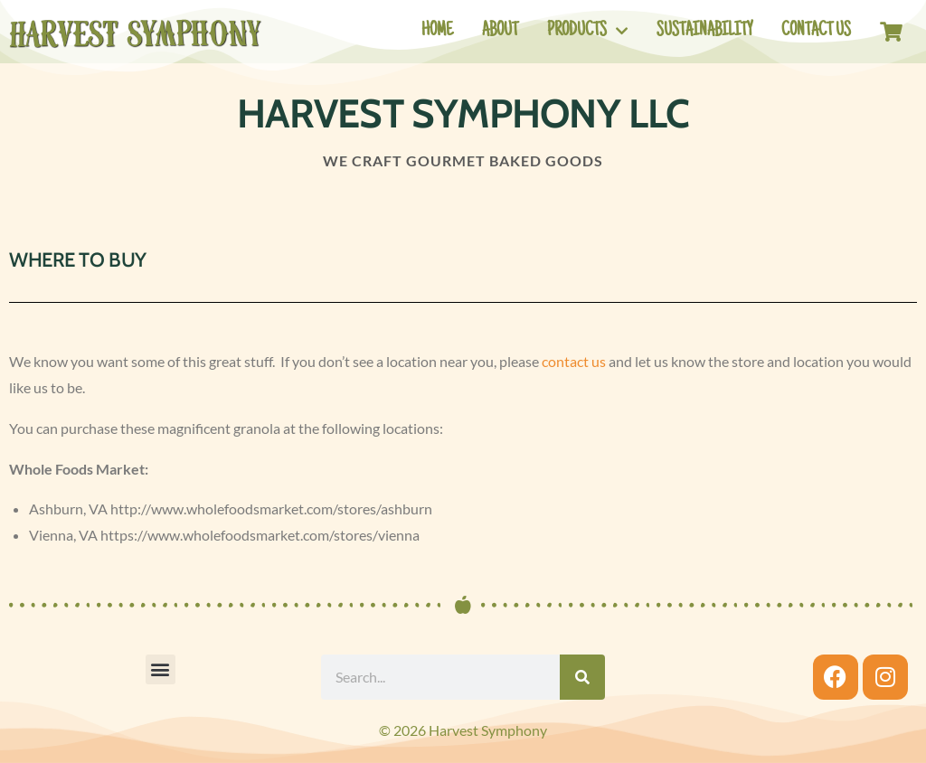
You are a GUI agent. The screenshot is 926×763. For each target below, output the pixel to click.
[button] (160, 669)
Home (437, 32)
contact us (574, 361)
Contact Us (816, 32)
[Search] (582, 677)
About (500, 32)
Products (587, 31)
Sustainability (704, 32)
